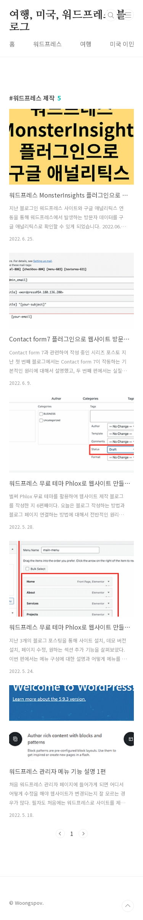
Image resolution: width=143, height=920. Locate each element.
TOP (128, 906)
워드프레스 (47, 43)
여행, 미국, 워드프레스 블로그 (67, 15)
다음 (83, 833)
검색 (111, 15)
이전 (60, 833)
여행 (86, 43)
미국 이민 (122, 43)
